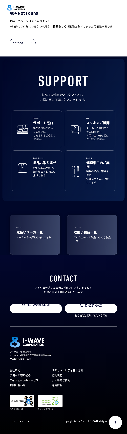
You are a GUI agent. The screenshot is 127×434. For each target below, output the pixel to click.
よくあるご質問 (61, 380)
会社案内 (15, 370)
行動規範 (57, 375)
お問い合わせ (17, 385)
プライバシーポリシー (19, 421)
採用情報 (57, 385)
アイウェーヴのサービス (24, 380)
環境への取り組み (20, 375)
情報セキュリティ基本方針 (67, 370)
